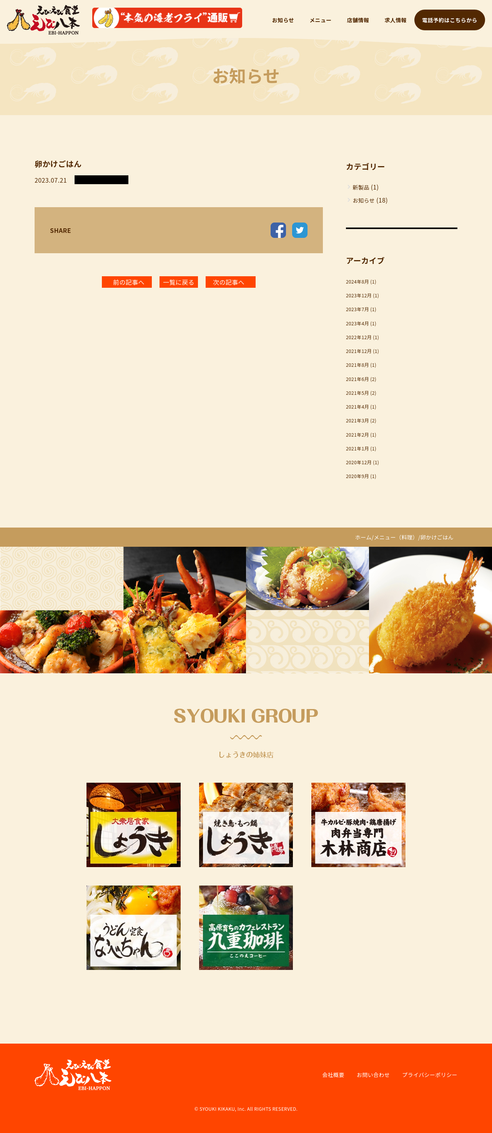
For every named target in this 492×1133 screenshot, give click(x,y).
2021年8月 (357, 364)
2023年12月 (359, 295)
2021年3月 (357, 420)
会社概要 (333, 1075)
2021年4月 (357, 406)
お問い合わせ (373, 1075)
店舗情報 (358, 20)
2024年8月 (357, 281)
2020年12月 (359, 462)
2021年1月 (357, 448)
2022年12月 (359, 337)
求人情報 (395, 20)
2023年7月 (357, 309)
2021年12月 (359, 351)
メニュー (320, 20)
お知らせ (283, 20)
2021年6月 (357, 379)
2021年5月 (357, 392)
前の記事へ (129, 282)
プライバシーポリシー (429, 1075)
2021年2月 (357, 434)
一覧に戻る (178, 282)
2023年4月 (357, 323)
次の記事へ (228, 282)
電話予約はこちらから (449, 20)
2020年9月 (357, 476)
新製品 (361, 187)
